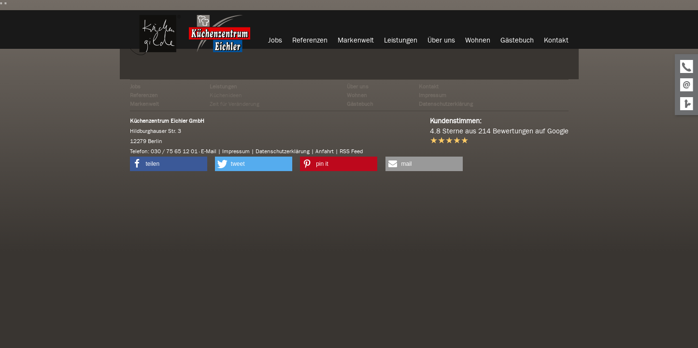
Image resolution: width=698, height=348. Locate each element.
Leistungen (223, 86)
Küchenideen (226, 95)
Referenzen (144, 95)
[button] (168, 164)
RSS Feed (351, 151)
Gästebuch (360, 104)
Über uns (358, 86)
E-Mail (208, 151)
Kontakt (429, 86)
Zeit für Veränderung (234, 104)
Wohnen (357, 95)
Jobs (135, 86)
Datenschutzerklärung (446, 104)
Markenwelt (144, 104)
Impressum (432, 95)
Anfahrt (324, 151)
